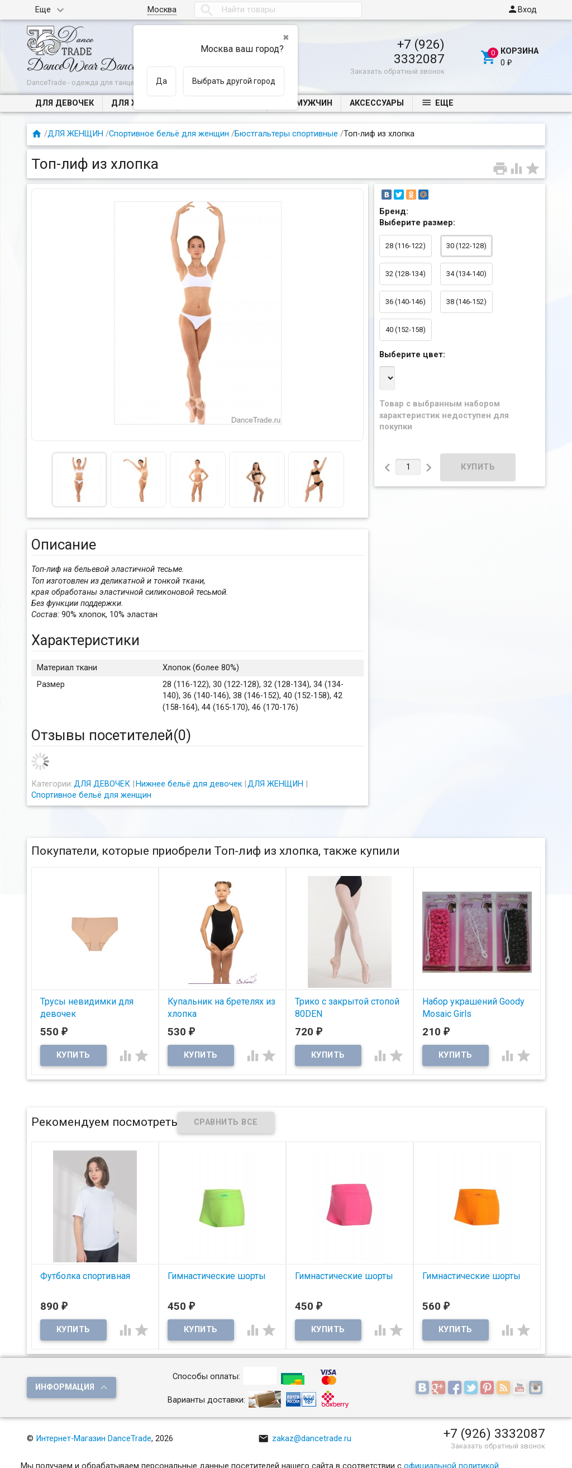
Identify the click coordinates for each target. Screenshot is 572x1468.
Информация (64, 1387)
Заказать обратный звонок (397, 71)
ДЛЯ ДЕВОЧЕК (64, 103)
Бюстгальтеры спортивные (286, 134)
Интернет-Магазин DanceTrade (93, 1438)
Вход (522, 9)
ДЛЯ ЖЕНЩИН (75, 134)
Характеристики (85, 640)
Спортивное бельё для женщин (169, 134)
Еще (43, 10)
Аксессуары (377, 103)
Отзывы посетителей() (111, 735)
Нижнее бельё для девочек (189, 784)
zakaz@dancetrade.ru (304, 1438)
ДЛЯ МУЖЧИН (303, 103)
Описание (63, 544)
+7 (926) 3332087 (419, 51)
